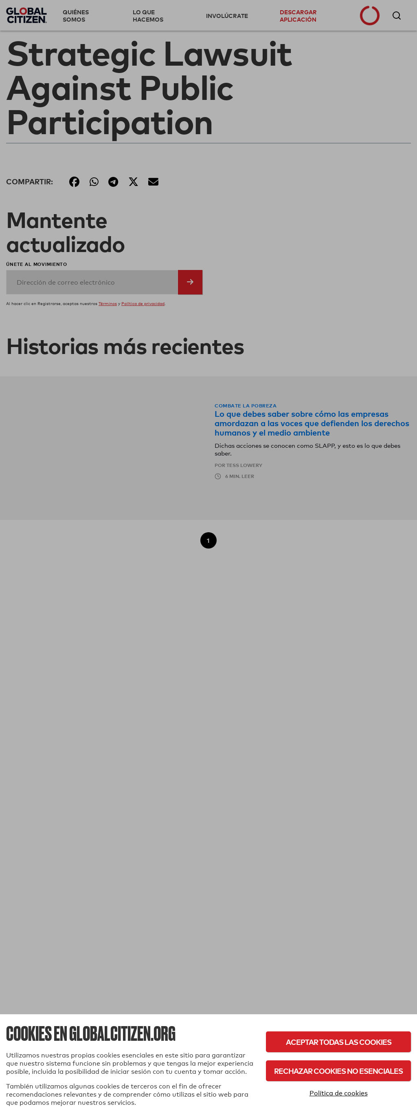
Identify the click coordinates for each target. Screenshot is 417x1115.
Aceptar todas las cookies (338, 1042)
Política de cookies (338, 1093)
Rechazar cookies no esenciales (338, 1071)
